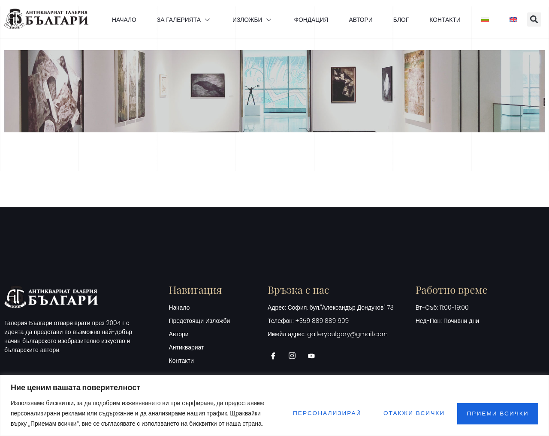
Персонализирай (318, 413)
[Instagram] (295, 355)
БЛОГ (402, 19)
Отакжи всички (408, 413)
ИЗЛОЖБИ (250, 19)
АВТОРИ (361, 19)
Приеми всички (496, 413)
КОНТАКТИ (447, 19)
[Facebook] (276, 355)
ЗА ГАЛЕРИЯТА (180, 19)
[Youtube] (314, 355)
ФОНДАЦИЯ (310, 19)
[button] (539, 19)
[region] (274, 405)
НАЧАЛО (119, 19)
